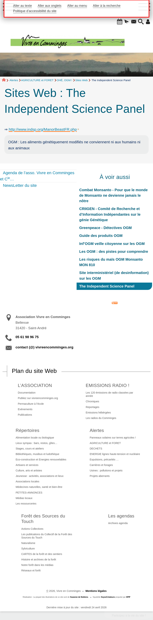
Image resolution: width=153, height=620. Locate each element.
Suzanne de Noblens (79, 597)
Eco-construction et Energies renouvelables (41, 459)
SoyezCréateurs (108, 597)
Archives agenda (118, 523)
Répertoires (27, 430)
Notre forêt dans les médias (37, 565)
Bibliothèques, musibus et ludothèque (37, 454)
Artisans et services (27, 465)
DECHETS (96, 448)
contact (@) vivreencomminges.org (44, 347)
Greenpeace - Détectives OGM (105, 228)
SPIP (128, 597)
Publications (25, 414)
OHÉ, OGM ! (64, 80)
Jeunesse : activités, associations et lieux (39, 476)
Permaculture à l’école (31, 403)
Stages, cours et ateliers (30, 448)
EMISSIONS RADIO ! (107, 385)
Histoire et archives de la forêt (38, 559)
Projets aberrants (100, 476)
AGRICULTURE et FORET (37, 80)
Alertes (13, 80)
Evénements (25, 409)
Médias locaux (24, 498)
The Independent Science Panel (106, 286)
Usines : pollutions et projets (106, 470)
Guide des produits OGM (101, 236)
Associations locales (27, 481)
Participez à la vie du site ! (129, 615)
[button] (119, 22)
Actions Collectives (32, 528)
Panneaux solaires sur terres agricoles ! (113, 437)
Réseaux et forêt (31, 570)
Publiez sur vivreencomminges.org (38, 398)
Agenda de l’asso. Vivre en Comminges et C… (37, 176)
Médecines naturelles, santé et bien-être (39, 486)
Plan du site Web (34, 371)
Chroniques (92, 401)
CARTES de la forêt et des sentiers (41, 554)
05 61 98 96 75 (27, 337)
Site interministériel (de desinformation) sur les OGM (114, 275)
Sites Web (81, 80)
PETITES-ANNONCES (29, 492)
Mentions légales (96, 590)
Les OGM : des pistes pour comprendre (113, 251)
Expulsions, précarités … (104, 459)
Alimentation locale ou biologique (35, 437)
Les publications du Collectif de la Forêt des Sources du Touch (46, 536)
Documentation (27, 392)
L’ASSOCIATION (35, 385)
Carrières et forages (101, 465)
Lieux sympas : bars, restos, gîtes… (36, 443)
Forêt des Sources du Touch (43, 518)
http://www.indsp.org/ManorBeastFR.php (43, 129)
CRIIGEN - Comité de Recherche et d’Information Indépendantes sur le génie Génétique (110, 214)
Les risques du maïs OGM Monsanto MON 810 (111, 262)
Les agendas (121, 515)
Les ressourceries (26, 503)
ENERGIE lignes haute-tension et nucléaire (115, 454)
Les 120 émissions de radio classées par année (109, 394)
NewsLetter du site (20, 185)
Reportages (92, 407)
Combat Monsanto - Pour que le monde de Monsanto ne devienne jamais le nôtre (113, 195)
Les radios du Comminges (101, 418)
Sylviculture (28, 548)
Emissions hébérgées (98, 412)
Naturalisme (28, 543)
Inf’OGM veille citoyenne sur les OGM (112, 244)
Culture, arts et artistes (29, 470)
